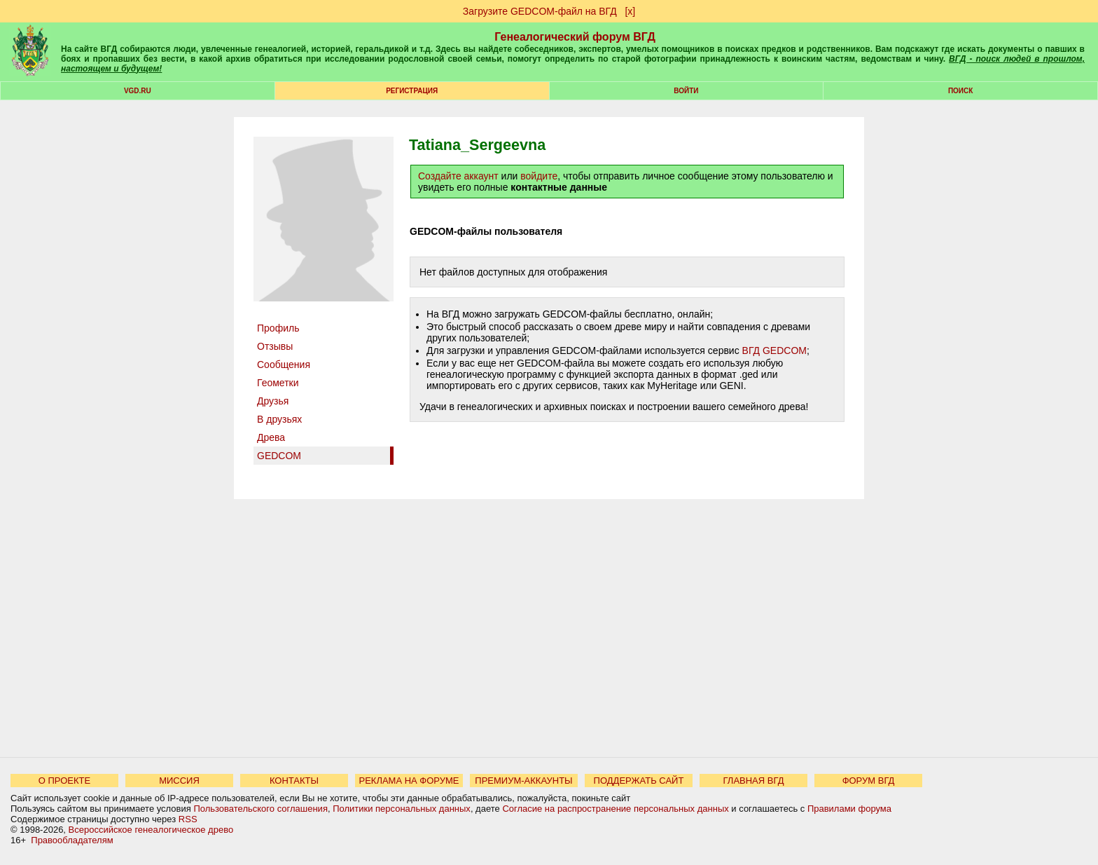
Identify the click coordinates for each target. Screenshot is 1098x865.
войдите (538, 176)
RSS (188, 819)
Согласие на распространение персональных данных (615, 808)
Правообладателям (72, 840)
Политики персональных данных (402, 808)
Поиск (960, 91)
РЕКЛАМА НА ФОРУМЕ (409, 780)
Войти (686, 91)
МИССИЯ (179, 780)
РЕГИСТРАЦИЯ (412, 91)
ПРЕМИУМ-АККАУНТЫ (523, 780)
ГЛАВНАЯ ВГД (753, 780)
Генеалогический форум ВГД (574, 37)
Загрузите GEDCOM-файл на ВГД (540, 11)
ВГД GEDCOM (774, 350)
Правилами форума (849, 808)
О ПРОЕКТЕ (64, 780)
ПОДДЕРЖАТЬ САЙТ (639, 780)
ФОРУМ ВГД (868, 780)
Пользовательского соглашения (260, 808)
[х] (630, 11)
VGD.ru (137, 91)
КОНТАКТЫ (294, 780)
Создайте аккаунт (458, 176)
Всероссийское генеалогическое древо (151, 829)
